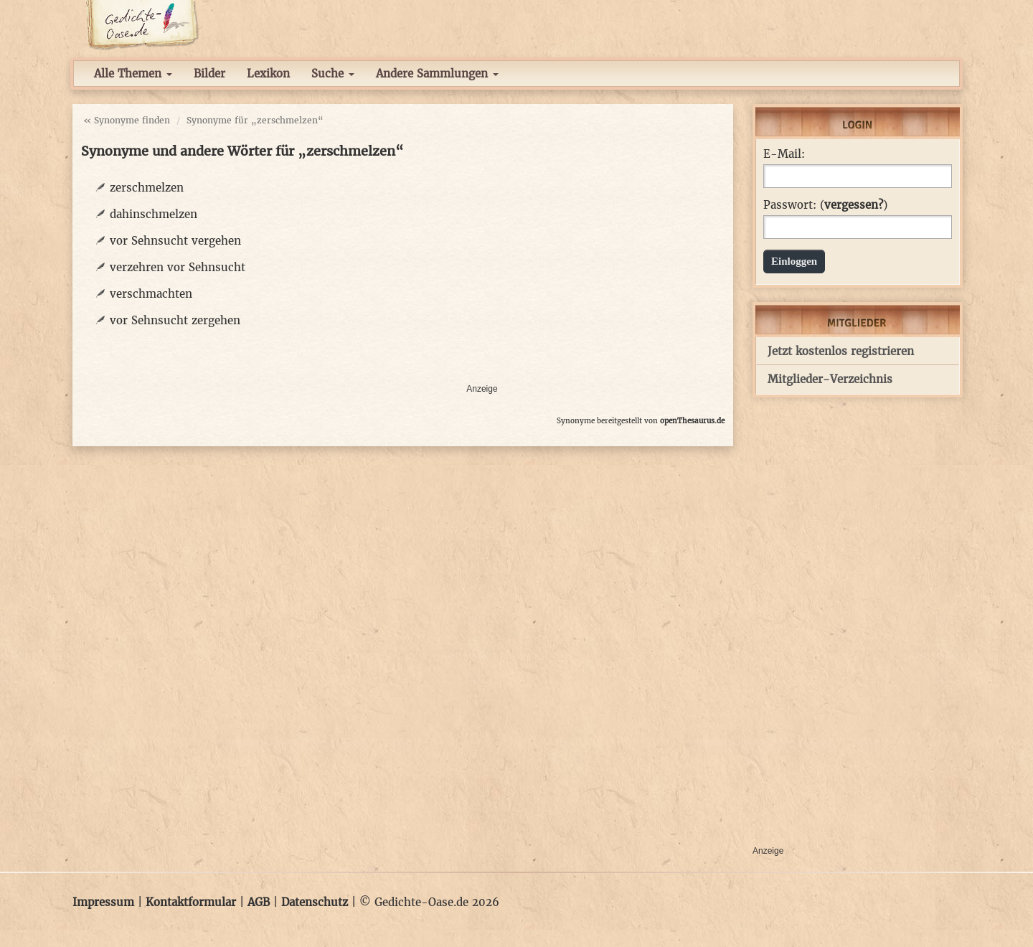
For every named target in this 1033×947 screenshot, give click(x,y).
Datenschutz (314, 902)
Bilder (209, 73)
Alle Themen (133, 73)
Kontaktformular (191, 902)
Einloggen (794, 261)
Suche (332, 73)
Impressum (103, 902)
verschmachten (151, 294)
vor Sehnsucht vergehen (175, 241)
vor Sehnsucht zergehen (175, 320)
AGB (258, 902)
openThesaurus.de (692, 420)
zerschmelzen (147, 187)
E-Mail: (784, 154)
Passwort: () (825, 205)
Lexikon (268, 73)
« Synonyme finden (126, 120)
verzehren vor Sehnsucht (177, 267)
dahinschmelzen (153, 214)
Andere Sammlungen (437, 73)
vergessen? (853, 205)
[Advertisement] (595, 276)
